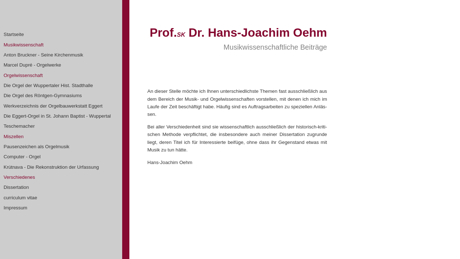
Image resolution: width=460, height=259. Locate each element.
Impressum (15, 207)
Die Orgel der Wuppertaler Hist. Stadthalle (48, 85)
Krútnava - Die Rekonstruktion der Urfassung (51, 167)
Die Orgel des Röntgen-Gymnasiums (43, 95)
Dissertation (16, 187)
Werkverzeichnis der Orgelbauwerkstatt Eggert (53, 106)
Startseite (14, 34)
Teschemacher (19, 126)
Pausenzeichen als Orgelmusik (36, 146)
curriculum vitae (20, 197)
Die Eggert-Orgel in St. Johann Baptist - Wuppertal (57, 116)
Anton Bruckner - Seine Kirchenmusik (43, 55)
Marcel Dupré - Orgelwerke (32, 65)
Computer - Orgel (22, 156)
